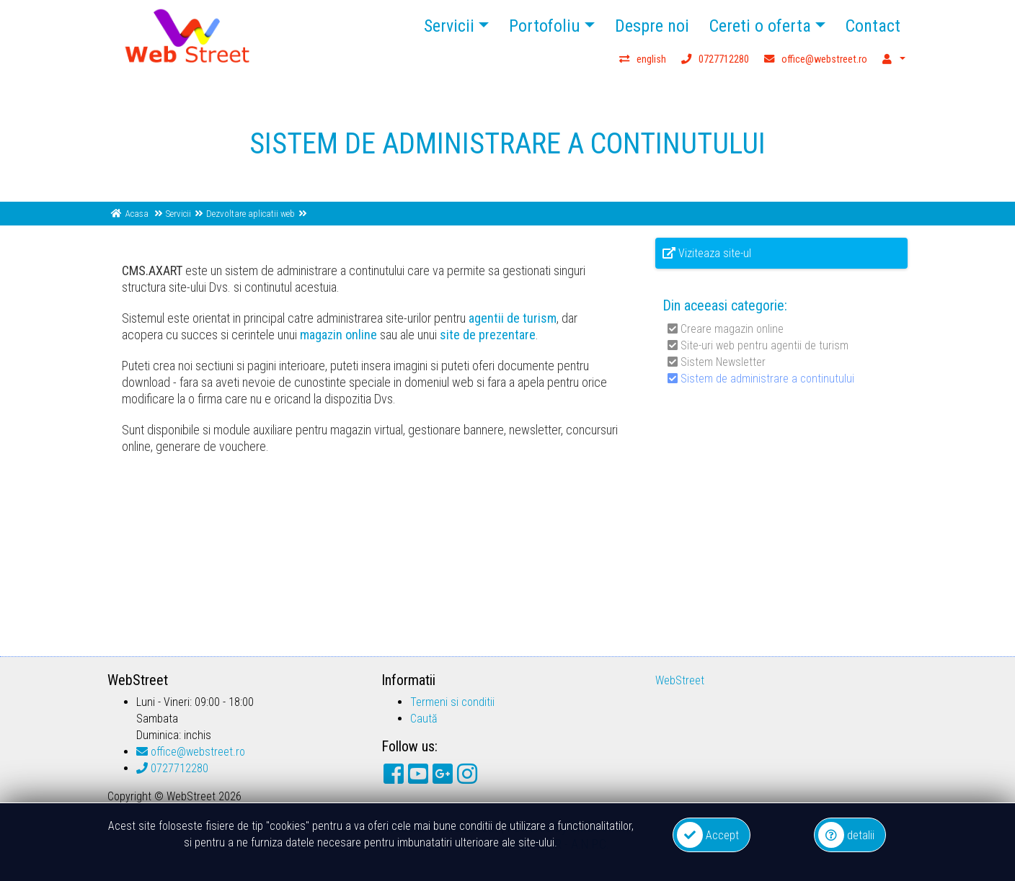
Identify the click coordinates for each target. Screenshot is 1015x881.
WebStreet (679, 680)
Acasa (137, 213)
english (640, 59)
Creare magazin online (726, 329)
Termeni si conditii (452, 702)
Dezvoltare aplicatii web (250, 213)
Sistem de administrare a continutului (761, 378)
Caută (424, 718)
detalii (846, 835)
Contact (873, 26)
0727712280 (712, 59)
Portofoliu (544, 26)
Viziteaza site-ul (706, 253)
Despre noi (652, 26)
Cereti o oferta (760, 26)
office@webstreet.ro (813, 59)
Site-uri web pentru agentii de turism (758, 345)
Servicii (449, 26)
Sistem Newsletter (717, 362)
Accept (708, 835)
